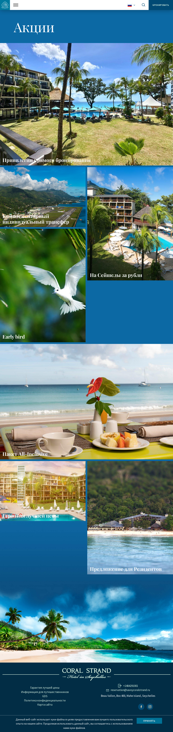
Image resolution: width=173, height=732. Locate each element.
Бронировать (161, 4)
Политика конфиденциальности (45, 712)
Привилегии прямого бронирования (47, 160)
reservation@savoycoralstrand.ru (130, 701)
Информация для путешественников (45, 703)
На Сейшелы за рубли (116, 279)
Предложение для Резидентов (126, 580)
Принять (149, 720)
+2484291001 (130, 697)
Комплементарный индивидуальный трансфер (36, 221)
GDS (44, 708)
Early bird (14, 343)
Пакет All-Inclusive (25, 461)
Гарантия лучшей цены (31, 525)
